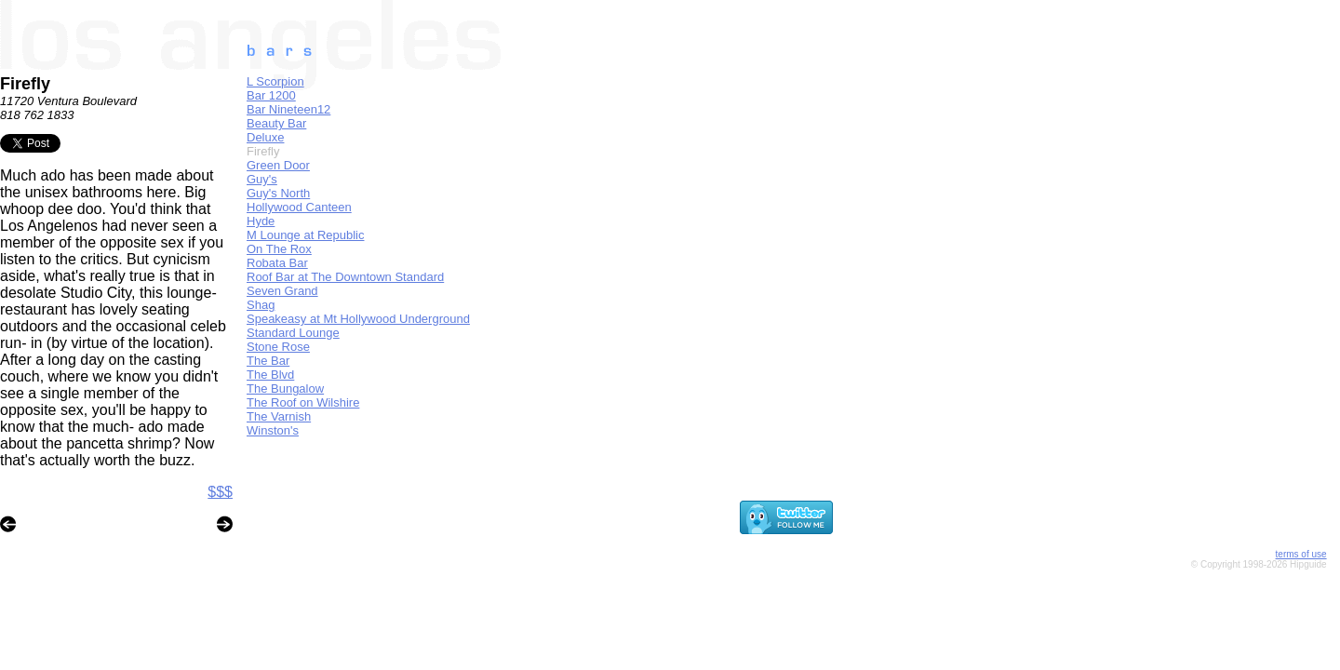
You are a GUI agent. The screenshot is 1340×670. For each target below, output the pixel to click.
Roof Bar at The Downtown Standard (345, 277)
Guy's (262, 179)
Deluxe (265, 137)
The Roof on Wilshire (303, 402)
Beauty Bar (276, 123)
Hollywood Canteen (299, 207)
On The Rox (279, 249)
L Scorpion (275, 81)
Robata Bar (277, 263)
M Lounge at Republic (305, 235)
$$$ (220, 492)
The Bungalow (285, 388)
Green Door (278, 165)
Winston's (273, 430)
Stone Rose (278, 347)
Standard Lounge (293, 333)
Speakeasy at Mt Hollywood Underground (358, 319)
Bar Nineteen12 (288, 109)
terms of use (1301, 554)
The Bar (268, 361)
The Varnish (279, 416)
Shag (261, 305)
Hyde (261, 221)
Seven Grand (282, 291)
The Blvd (270, 375)
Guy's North (278, 193)
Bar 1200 (271, 95)
